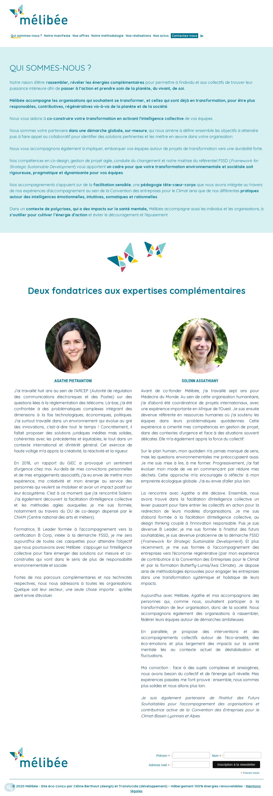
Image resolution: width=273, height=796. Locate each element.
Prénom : (164, 756)
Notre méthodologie (107, 36)
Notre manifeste (57, 36)
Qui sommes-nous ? (26, 36)
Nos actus (161, 36)
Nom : (217, 756)
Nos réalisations (138, 36)
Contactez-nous (184, 36)
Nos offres (81, 36)
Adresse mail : (160, 765)
